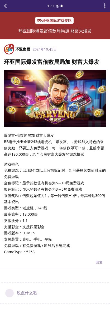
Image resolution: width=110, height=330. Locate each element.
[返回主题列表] (5, 6)
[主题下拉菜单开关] (104, 6)
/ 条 (55, 5)
